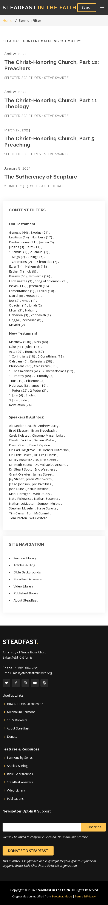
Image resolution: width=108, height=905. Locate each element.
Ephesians (41, 361)
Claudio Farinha (20, 440)
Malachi (17, 324)
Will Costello (38, 518)
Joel (14, 300)
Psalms (18, 276)
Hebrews (18, 385)
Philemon (35, 380)
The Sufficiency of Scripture (40, 177)
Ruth (33, 247)
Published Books (26, 593)
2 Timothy (44, 375)
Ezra (16, 266)
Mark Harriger (19, 494)
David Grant (18, 445)
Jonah (35, 305)
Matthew (20, 342)
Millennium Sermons (21, 711)
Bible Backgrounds (27, 572)
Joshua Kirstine (38, 489)
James (38, 385)
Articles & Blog (24, 565)
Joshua (46, 242)
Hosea (33, 295)
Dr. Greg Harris (45, 455)
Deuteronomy (23, 242)
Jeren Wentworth (39, 479)
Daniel (16, 295)
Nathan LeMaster (22, 503)
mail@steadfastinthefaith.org (32, 673)
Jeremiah (39, 286)
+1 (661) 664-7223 (26, 668)
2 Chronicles (45, 261)
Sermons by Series (20, 757)
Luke (16, 346)
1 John (16, 395)
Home (7, 20)
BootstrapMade (62, 896)
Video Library (23, 586)
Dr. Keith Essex (20, 464)
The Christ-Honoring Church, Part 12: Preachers (51, 65)
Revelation (20, 405)
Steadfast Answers (28, 579)
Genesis (18, 232)
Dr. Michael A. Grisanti (50, 464)
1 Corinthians (22, 356)
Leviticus (19, 237)
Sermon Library (25, 558)
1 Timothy (20, 375)
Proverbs (39, 276)
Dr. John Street (45, 459)
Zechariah (31, 320)
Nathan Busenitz (46, 498)
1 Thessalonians (24, 371)
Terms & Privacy (85, 896)
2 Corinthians (51, 356)
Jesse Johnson (19, 484)
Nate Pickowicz (20, 498)
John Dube (16, 489)
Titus (16, 380)
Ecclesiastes (20, 281)
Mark (41, 342)
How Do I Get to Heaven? (25, 703)
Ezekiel (45, 291)
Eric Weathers (44, 469)
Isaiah (17, 286)
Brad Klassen (19, 430)
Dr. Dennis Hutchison (53, 450)
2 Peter (38, 390)
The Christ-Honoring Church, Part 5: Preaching (50, 141)
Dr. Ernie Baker (20, 455)
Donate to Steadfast (28, 850)
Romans (34, 351)
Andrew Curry (48, 425)
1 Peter (18, 390)
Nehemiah (36, 266)
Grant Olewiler (20, 474)
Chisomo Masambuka (47, 435)
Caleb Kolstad (19, 435)
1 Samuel (18, 252)
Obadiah (17, 305)
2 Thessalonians (57, 371)
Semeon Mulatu (48, 503)
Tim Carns (16, 513)
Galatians (18, 361)
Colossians (45, 366)
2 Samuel (39, 252)
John (32, 346)
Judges (16, 247)
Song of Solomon (50, 281)
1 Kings (17, 256)
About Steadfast (26, 600)
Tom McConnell (37, 513)
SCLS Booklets (17, 720)
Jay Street (16, 479)
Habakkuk (18, 315)
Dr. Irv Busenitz (20, 459)
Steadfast (40, 7)
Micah (15, 310)
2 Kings (35, 256)
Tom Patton (18, 518)
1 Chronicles (20, 261)
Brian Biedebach (43, 430)
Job (31, 271)
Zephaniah (41, 315)
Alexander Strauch (22, 425)
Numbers (41, 237)
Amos (28, 300)
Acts (15, 351)
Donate (12, 736)
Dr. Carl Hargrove (22, 450)
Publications (15, 798)
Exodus (39, 232)
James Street (42, 474)
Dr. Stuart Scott (20, 469)
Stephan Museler (21, 508)
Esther (16, 271)
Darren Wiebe (44, 440)
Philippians (20, 366)
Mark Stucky (41, 494)
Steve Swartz (46, 508)
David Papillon (39, 445)
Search (86, 7)
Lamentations (21, 291)
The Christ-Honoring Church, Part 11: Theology (51, 103)
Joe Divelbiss (41, 484)
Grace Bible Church (34, 652)
